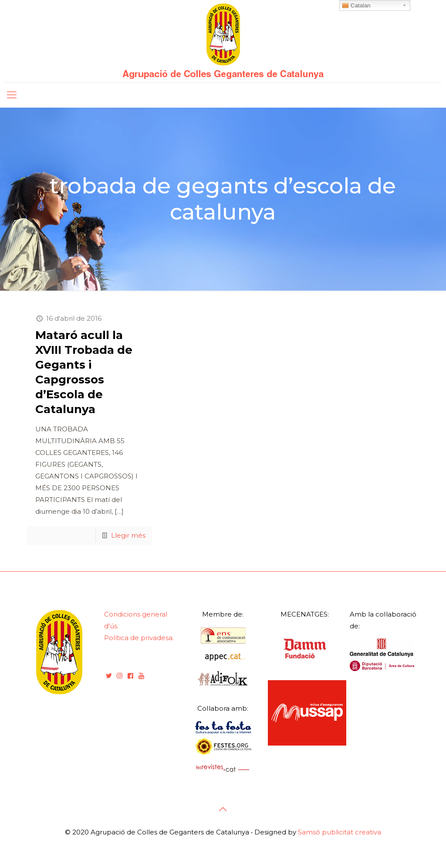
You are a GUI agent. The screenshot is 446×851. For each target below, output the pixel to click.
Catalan (356, 5)
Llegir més (128, 535)
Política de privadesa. (139, 638)
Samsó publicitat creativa (339, 832)
